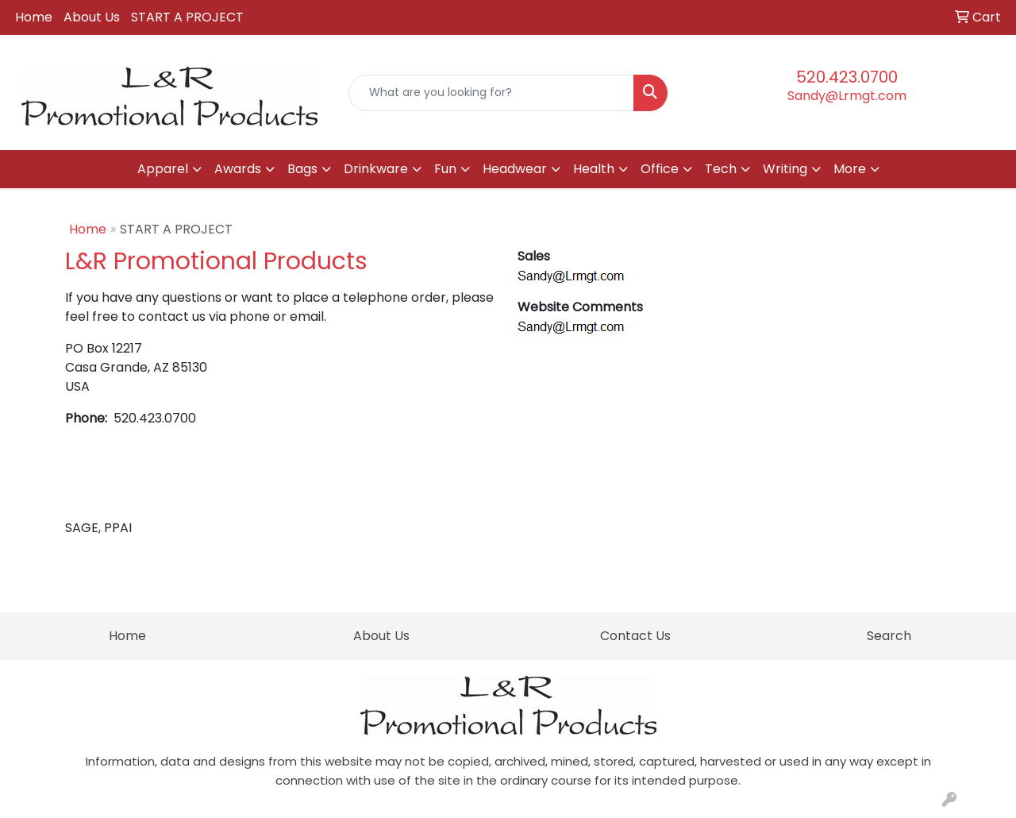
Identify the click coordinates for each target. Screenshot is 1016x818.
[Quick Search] (491, 93)
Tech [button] (721, 169)
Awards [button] (237, 169)
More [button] (849, 169)
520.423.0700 (847, 77)
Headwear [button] (515, 169)
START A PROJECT (187, 17)
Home (33, 17)
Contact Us (635, 636)
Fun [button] (445, 169)
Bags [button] (302, 169)
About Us (92, 17)
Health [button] (593, 169)
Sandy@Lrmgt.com (846, 96)
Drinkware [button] (376, 169)
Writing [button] (785, 169)
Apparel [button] (162, 169)
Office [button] (660, 169)
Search (889, 636)
